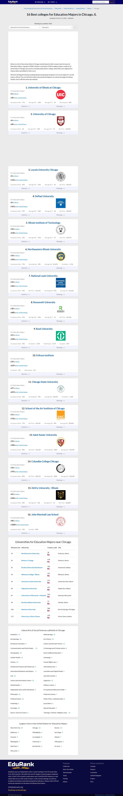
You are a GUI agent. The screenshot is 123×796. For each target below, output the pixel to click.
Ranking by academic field (43, 23)
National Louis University (43, 275)
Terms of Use (99, 795)
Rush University (43, 328)
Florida (65, 778)
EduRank (71, 18)
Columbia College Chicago (43, 461)
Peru (91, 781)
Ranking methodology (17, 790)
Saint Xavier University (43, 434)
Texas (65, 775)
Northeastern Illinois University (43, 249)
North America (69, 8)
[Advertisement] (25, 47)
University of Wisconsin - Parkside (33, 595)
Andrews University (28, 609)
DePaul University (43, 196)
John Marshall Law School (43, 514)
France (92, 778)
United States (80, 8)
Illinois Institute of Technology (43, 222)
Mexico (92, 769)
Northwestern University (30, 553)
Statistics (25, 106)
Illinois (89, 8)
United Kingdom (95, 775)
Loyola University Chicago (43, 169)
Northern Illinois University (31, 602)
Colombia (93, 772)
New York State (68, 769)
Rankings (61, 106)
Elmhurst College (27, 560)
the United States (21, 98)
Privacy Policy (110, 795)
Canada (92, 766)
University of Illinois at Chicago (43, 87)
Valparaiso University (29, 588)
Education (58, 8)
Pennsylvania (67, 772)
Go (75, 27)
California (66, 766)
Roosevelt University (43, 302)
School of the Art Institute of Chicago (43, 408)
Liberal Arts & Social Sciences (42, 8)
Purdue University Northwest (31, 567)
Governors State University (31, 581)
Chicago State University (43, 381)
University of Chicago (43, 114)
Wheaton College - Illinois (30, 574)
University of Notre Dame (30, 616)
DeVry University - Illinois (43, 488)
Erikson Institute (43, 355)
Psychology (28, 8)
